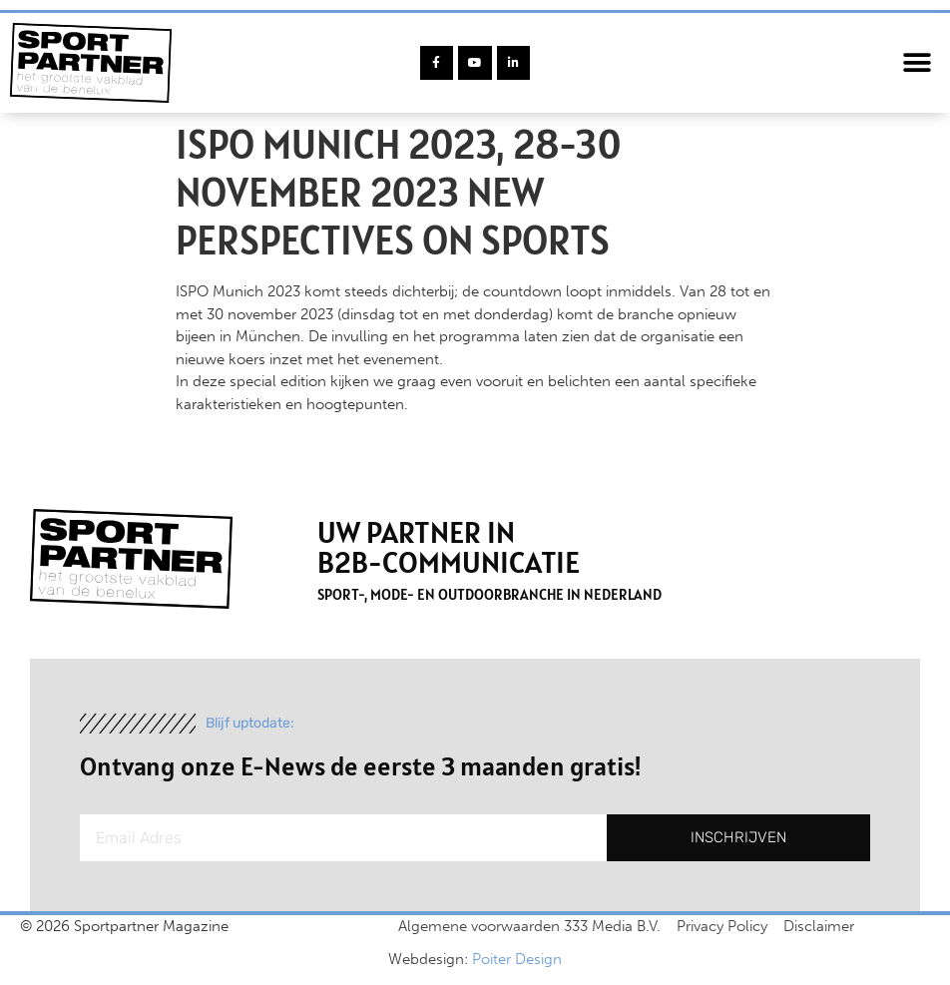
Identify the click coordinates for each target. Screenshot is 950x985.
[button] (917, 63)
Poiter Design (517, 959)
